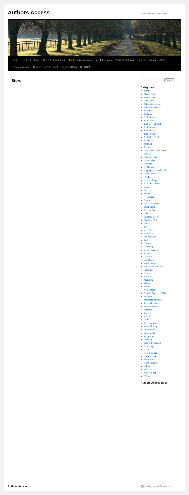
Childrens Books (151, 157)
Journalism (148, 233)
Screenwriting (150, 323)
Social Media (149, 333)
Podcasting (148, 280)
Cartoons (148, 153)
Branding (148, 144)
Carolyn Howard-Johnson (155, 150)
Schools (147, 316)
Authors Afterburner (153, 104)
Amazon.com (149, 97)
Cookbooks (149, 167)
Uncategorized (150, 356)
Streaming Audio (20, 67)
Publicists (148, 296)
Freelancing (149, 197)
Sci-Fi (146, 319)
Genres (147, 200)
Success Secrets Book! (45, 67)
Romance (148, 309)
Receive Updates (147, 60)
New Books (149, 260)
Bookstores (149, 140)
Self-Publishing (150, 326)
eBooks (147, 177)
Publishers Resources (153, 299)
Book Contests (150, 117)
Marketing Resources (80, 60)
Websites (148, 369)
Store (162, 60)
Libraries (148, 243)
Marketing (148, 246)
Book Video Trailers (152, 137)
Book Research (150, 127)
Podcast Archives (124, 60)
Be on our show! (30, 60)
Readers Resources (152, 303)
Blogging (148, 114)
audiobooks (149, 100)
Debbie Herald (150, 173)
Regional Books (151, 306)
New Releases (150, 263)
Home (15, 60)
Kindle (147, 240)
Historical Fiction (151, 220)
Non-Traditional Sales (153, 266)
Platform (147, 276)
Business (148, 147)
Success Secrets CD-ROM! (75, 67)
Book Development (152, 124)
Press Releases (150, 290)
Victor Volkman (151, 363)
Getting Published (151, 203)
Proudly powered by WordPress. (158, 486)
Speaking (148, 339)
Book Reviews (150, 130)
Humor (147, 223)
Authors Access (29, 12)
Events (147, 190)
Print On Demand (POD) (155, 293)
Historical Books (151, 217)
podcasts (147, 283)
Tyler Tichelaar (150, 353)
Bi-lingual (148, 110)
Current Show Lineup (54, 60)
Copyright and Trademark (155, 170)
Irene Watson (149, 230)
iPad (145, 226)
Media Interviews (151, 250)
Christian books (151, 160)
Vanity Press (149, 359)
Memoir (147, 253)
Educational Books (152, 183)
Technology (149, 346)
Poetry (146, 286)
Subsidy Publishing (152, 343)
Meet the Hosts (104, 60)
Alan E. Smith (150, 94)
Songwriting (149, 336)
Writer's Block (150, 372)
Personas (148, 273)
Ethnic (146, 187)
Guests (147, 213)
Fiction (147, 193)
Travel (146, 349)
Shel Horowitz (150, 329)
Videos (147, 366)
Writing (147, 376)
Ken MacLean (150, 236)
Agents (147, 90)
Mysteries (148, 256)
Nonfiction (148, 270)
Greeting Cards (150, 210)
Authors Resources (152, 107)
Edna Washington (151, 180)
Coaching (148, 163)
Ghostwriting (149, 207)
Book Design (149, 120)
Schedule (148, 313)
